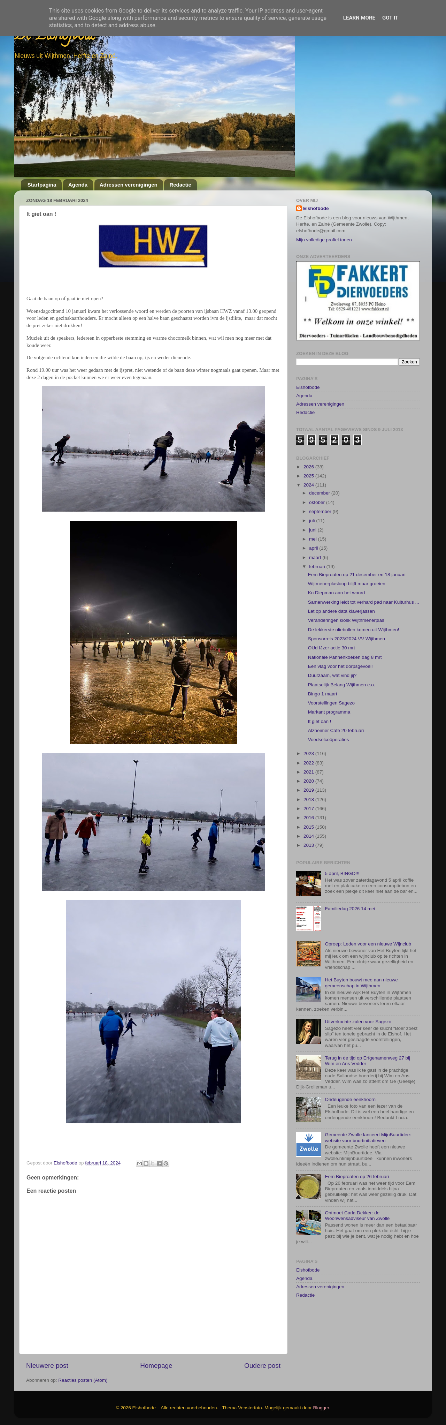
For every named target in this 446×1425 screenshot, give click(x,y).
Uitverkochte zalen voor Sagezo (358, 982)
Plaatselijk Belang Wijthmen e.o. (341, 645)
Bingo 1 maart (322, 654)
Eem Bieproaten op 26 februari (357, 1137)
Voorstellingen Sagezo (331, 663)
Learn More (359, 18)
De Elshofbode (55, 36)
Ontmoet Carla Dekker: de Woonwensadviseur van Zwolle (357, 1175)
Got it (390, 18)
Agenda (77, 185)
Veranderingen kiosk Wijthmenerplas (346, 580)
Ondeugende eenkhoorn (350, 1060)
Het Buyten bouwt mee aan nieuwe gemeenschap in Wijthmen (361, 943)
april (314, 508)
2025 (309, 436)
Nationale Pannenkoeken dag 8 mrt (345, 617)
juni (313, 490)
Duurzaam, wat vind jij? (332, 636)
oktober (317, 462)
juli (312, 481)
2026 (309, 427)
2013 (309, 805)
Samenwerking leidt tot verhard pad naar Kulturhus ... (363, 562)
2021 (309, 732)
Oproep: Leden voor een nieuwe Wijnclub (368, 904)
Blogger (321, 1407)
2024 (309, 445)
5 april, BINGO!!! (342, 834)
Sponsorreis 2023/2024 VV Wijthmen (346, 599)
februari (317, 527)
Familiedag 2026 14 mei (350, 869)
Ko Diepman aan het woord (336, 553)
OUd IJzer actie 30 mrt (331, 608)
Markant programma (329, 672)
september (321, 472)
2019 (309, 750)
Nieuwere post (47, 1365)
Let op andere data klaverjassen (341, 571)
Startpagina (42, 185)
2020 (309, 741)
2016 (309, 778)
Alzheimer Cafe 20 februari (336, 691)
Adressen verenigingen (128, 185)
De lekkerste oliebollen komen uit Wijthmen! (353, 590)
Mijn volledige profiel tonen (324, 239)
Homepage (156, 1365)
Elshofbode (316, 208)
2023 (309, 714)
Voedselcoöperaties (328, 700)
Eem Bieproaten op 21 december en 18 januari (357, 535)
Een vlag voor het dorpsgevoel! (340, 626)
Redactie (180, 185)
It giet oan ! (319, 682)
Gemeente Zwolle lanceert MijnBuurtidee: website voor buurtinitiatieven (368, 1098)
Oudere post (262, 1365)
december (320, 453)
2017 (309, 769)
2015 (309, 787)
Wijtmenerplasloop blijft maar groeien (346, 544)
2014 (309, 796)
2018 (309, 760)
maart (315, 517)
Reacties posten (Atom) (82, 1380)
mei (313, 499)
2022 (309, 723)
